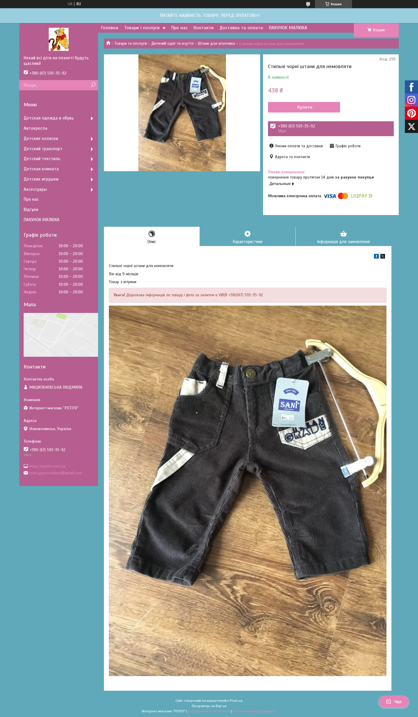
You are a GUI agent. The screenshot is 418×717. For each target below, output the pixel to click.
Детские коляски (41, 138)
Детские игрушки (41, 179)
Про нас (179, 28)
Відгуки (31, 209)
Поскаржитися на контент (209, 711)
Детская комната (41, 169)
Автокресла (35, 128)
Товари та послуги (130, 43)
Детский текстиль (42, 158)
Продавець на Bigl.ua (209, 706)
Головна (109, 28)
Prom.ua (236, 701)
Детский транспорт (43, 148)
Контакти (204, 28)
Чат (394, 701)
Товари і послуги (142, 28)
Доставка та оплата (241, 28)
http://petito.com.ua (47, 465)
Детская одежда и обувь (49, 118)
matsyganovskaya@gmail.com (55, 472)
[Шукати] (93, 85)
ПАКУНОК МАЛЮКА (288, 28)
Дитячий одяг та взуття (172, 43)
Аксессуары (35, 189)
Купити (299, 107)
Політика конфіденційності (254, 711)
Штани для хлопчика (216, 43)
